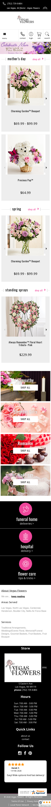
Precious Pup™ (25, 180)
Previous (4, 98)
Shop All (36, 59)
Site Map (36, 805)
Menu (4, 38)
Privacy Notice (33, 801)
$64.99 (25, 192)
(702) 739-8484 (14, 3)
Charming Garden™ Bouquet (25, 111)
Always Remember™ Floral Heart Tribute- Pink (25, 343)
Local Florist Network (19, 805)
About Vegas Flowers (14, 590)
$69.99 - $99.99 (25, 123)
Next (47, 98)
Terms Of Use (17, 801)
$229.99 (25, 354)
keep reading (18, 596)
